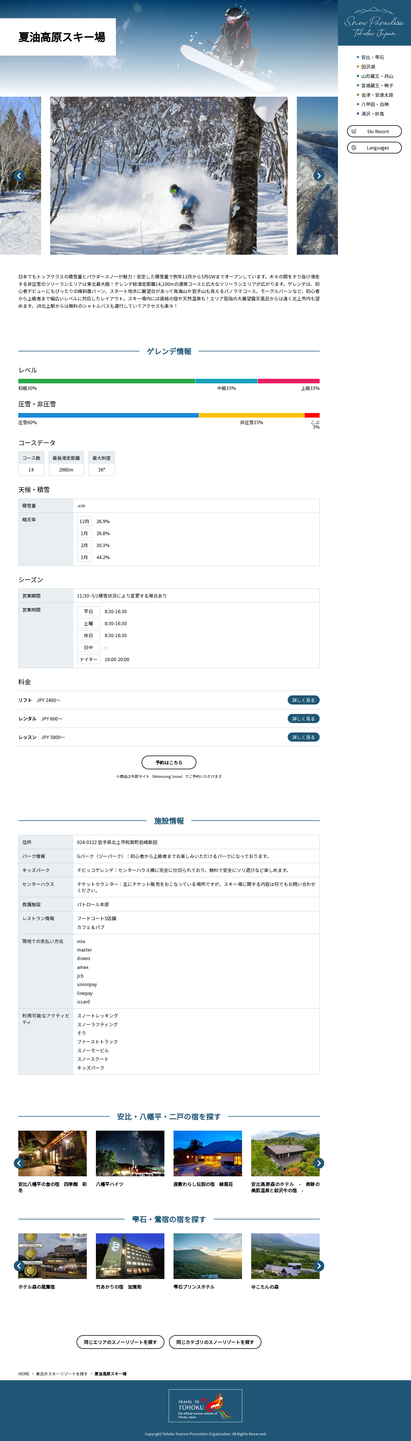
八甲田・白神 (372, 104)
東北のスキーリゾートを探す (62, 1374)
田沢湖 (365, 66)
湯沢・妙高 (370, 113)
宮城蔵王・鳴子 (374, 85)
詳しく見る (303, 700)
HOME (24, 1374)
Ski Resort (370, 131)
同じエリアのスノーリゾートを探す (120, 1342)
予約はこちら (169, 762)
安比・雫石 (370, 57)
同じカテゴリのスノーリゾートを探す (215, 1342)
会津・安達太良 (374, 94)
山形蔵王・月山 (374, 76)
